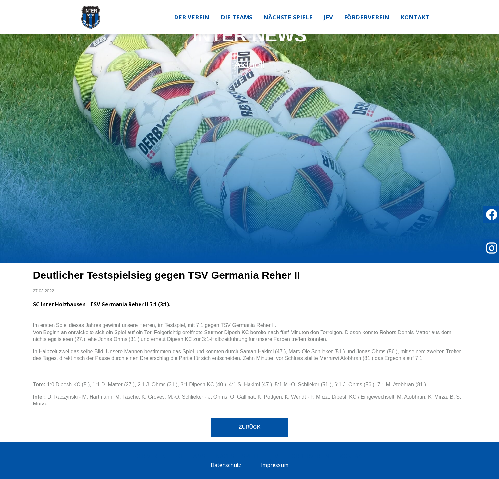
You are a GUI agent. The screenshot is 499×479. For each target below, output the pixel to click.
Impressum (274, 465)
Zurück (250, 427)
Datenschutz (226, 465)
